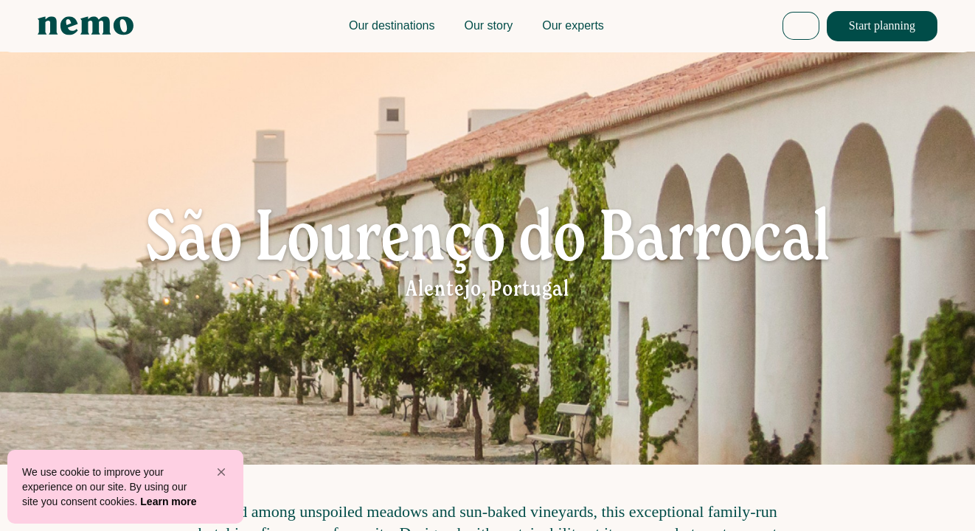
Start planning (882, 25)
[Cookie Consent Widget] (125, 487)
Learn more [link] (168, 501)
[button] (221, 472)
